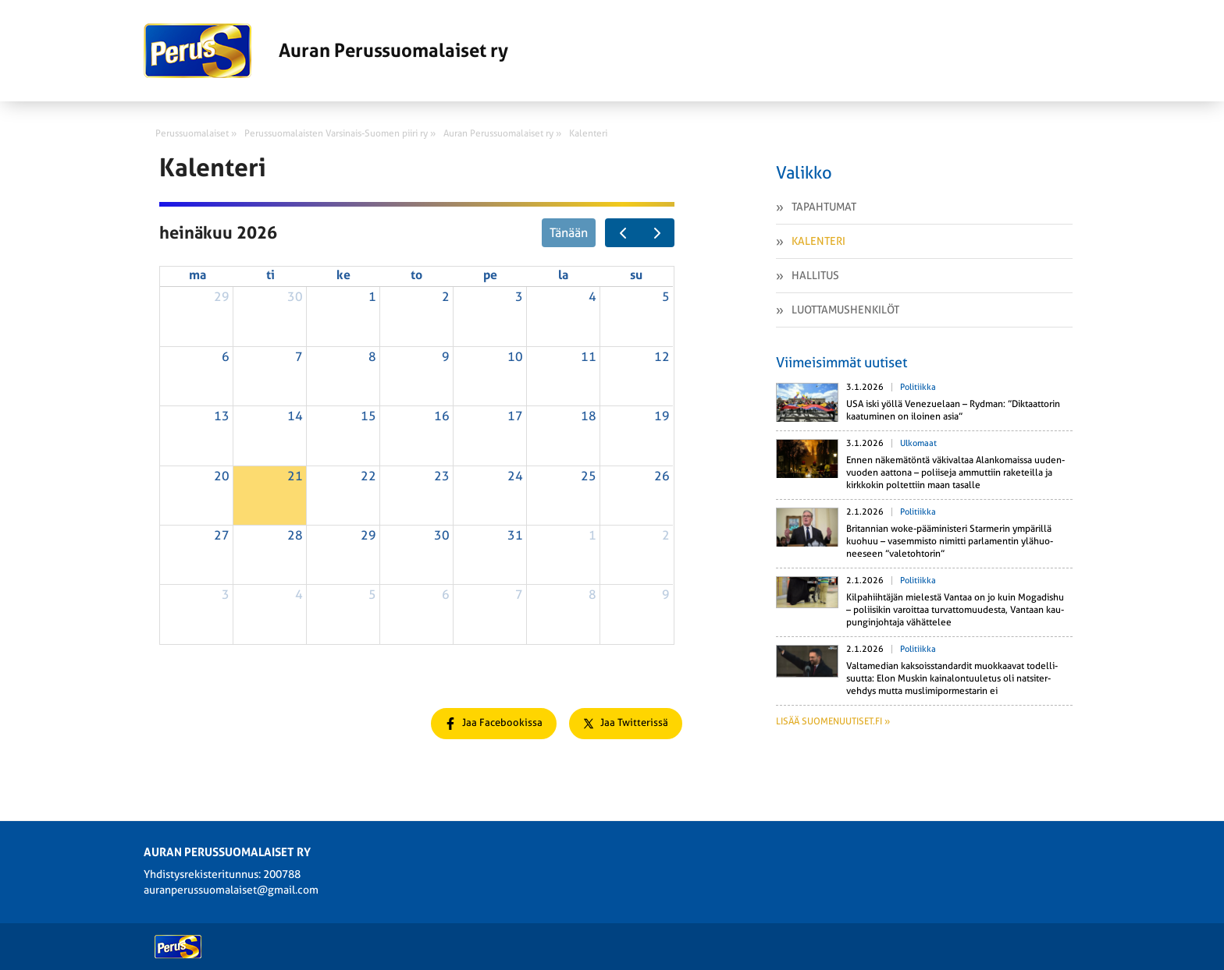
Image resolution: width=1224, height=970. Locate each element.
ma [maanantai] (197, 274)
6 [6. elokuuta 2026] (446, 594)
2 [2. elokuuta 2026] (666, 535)
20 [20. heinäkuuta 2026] (222, 476)
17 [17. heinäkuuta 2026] (515, 416)
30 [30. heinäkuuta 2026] (442, 535)
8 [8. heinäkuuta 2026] (372, 356)
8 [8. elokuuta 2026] (592, 594)
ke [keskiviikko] (343, 274)
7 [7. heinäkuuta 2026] (299, 356)
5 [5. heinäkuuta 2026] (666, 296)
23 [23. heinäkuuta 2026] (442, 476)
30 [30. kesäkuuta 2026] (295, 296)
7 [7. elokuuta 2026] (519, 594)
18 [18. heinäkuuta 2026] (588, 416)
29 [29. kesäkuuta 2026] (222, 296)
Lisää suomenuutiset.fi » (833, 721)
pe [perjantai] (490, 274)
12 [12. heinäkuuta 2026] (662, 356)
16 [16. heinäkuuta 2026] (442, 416)
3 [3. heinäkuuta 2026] (519, 296)
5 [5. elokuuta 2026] (372, 594)
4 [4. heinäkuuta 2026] (592, 296)
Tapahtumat (824, 206)
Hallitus (815, 275)
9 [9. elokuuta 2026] (666, 594)
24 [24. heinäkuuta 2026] (515, 476)
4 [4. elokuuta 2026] (299, 594)
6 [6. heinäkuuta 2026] (226, 356)
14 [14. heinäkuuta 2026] (295, 416)
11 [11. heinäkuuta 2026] (588, 356)
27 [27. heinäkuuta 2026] (222, 535)
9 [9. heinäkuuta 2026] (446, 356)
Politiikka (918, 387)
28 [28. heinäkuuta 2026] (295, 535)
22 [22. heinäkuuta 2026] (368, 476)
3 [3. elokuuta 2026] (226, 594)
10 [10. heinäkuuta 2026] (515, 356)
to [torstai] (416, 274)
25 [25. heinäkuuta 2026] (588, 476)
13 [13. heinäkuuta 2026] (222, 416)
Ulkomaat (918, 443)
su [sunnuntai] (636, 274)
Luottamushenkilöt (845, 309)
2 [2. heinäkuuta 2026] (446, 296)
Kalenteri (818, 241)
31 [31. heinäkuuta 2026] (515, 535)
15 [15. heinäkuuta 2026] (368, 416)
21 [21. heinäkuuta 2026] (295, 476)
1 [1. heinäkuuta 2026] (372, 296)
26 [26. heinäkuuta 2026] (662, 476)
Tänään (569, 232)
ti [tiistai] (270, 274)
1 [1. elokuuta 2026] (592, 535)
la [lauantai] (563, 274)
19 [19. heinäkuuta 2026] (662, 416)
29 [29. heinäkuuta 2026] (368, 535)
